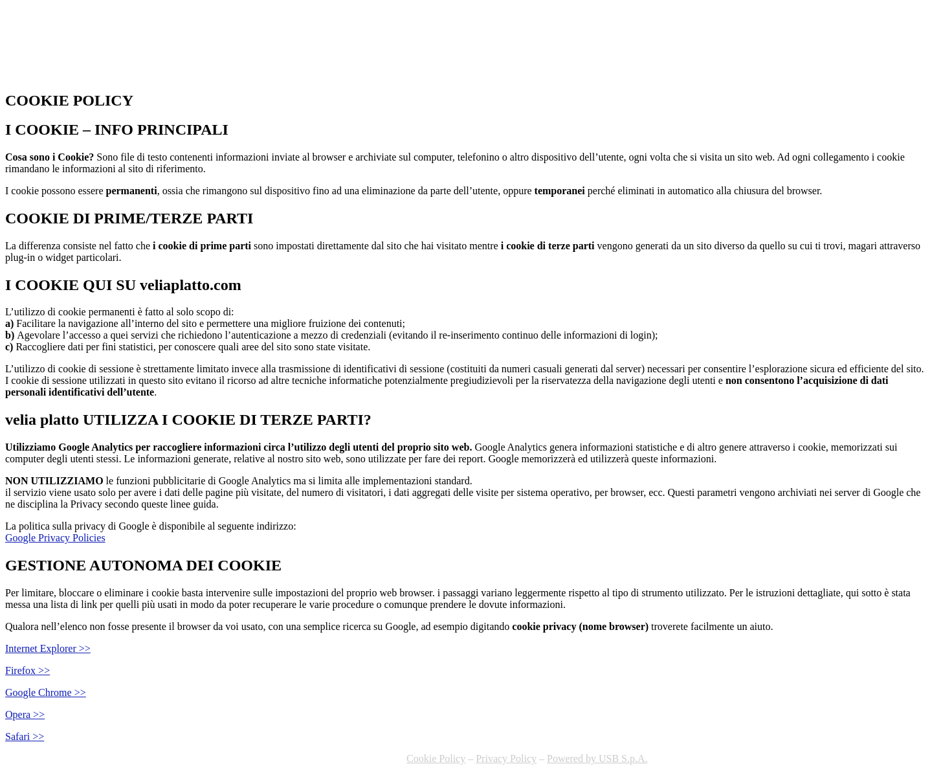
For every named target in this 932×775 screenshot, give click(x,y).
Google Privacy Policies (55, 537)
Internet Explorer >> (48, 648)
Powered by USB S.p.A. (597, 758)
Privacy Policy (506, 758)
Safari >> (24, 736)
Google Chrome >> (45, 692)
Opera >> (25, 714)
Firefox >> (27, 670)
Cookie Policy (435, 758)
